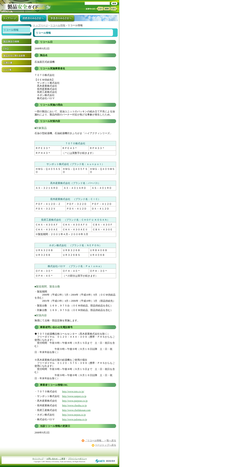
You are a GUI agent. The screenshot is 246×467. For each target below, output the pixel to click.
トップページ (40, 25)
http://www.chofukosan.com (76, 410)
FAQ (16, 48)
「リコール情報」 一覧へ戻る (100, 440)
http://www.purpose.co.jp (75, 400)
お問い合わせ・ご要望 (55, 459)
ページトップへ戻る (105, 445)
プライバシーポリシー (77, 459)
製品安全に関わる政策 (16, 55)
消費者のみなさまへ (33, 18)
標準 (107, 9)
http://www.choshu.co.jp (74, 405)
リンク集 (16, 69)
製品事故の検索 (16, 41)
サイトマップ (38, 459)
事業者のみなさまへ (61, 18)
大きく (114, 8)
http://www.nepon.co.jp (74, 414)
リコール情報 (57, 25)
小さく (100, 8)
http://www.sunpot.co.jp (74, 396)
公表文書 (16, 62)
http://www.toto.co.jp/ (73, 391)
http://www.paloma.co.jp (74, 419)
